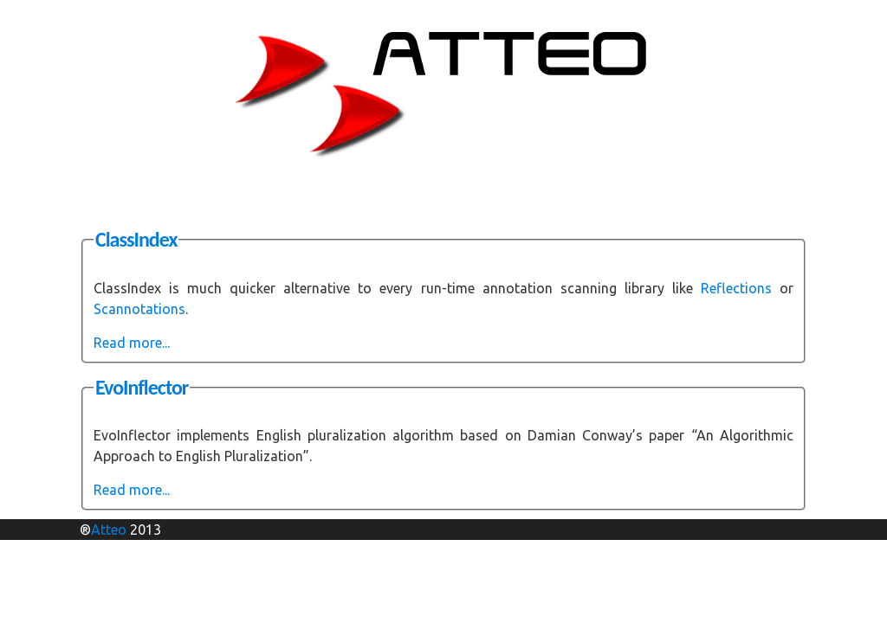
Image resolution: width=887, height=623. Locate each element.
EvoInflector (141, 387)
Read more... (132, 342)
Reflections (736, 288)
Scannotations (139, 309)
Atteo (108, 529)
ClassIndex (136, 239)
